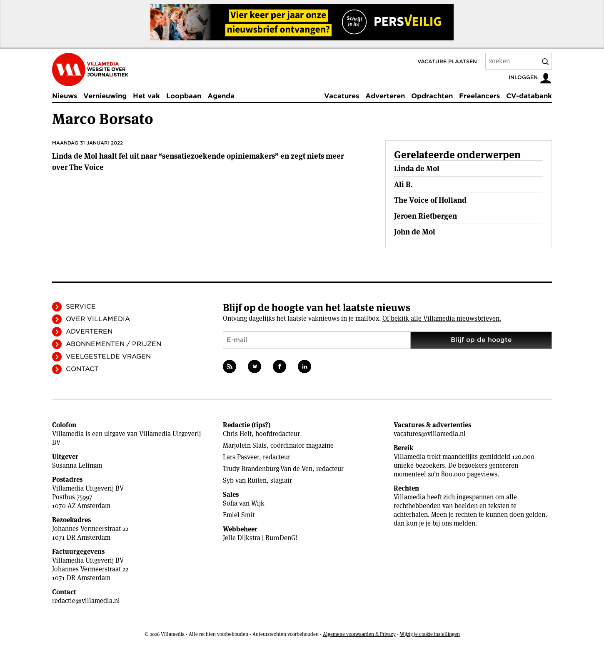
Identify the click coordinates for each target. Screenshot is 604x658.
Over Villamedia (98, 319)
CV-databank (529, 96)
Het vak (146, 96)
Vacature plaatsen (447, 61)
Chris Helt (237, 433)
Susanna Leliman (77, 465)
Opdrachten (432, 96)
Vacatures (341, 96)
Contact (82, 369)
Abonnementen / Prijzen (113, 344)
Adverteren (385, 96)
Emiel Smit (239, 515)
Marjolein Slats (245, 445)
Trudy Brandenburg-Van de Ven (267, 468)
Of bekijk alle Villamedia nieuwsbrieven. (441, 318)
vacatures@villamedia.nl (430, 433)
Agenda (221, 96)
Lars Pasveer (241, 457)
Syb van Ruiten (245, 480)
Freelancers (479, 96)
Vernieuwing (105, 96)
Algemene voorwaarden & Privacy (359, 634)
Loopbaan (183, 96)
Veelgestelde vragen (108, 356)
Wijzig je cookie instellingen (430, 634)
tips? (261, 425)
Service (81, 306)
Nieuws (64, 96)
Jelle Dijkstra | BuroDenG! (260, 537)
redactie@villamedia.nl (86, 600)
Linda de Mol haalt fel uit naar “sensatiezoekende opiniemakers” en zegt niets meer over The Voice (198, 161)
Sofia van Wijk (244, 503)
